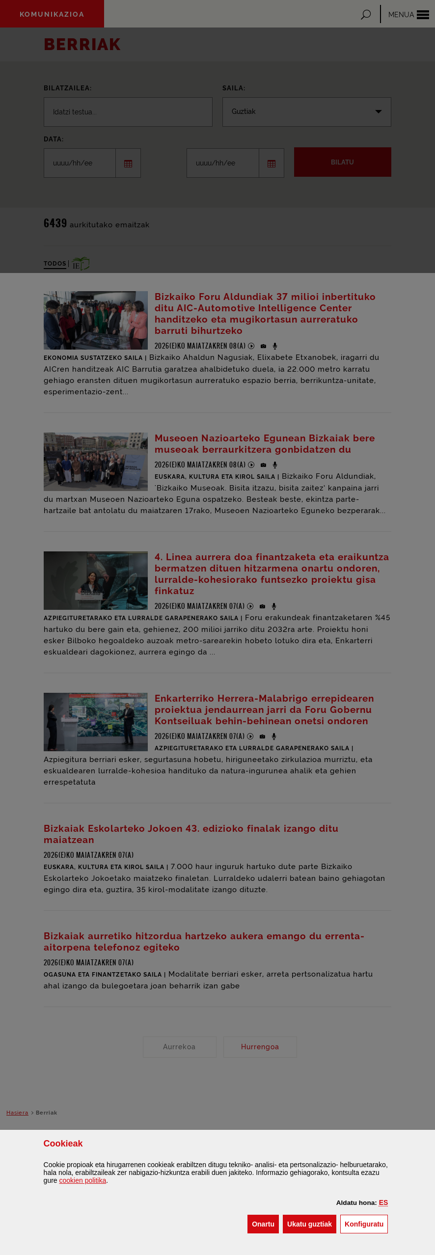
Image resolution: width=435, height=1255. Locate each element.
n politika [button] (83, 1180)
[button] (383, 1202)
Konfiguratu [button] (366, 1223)
